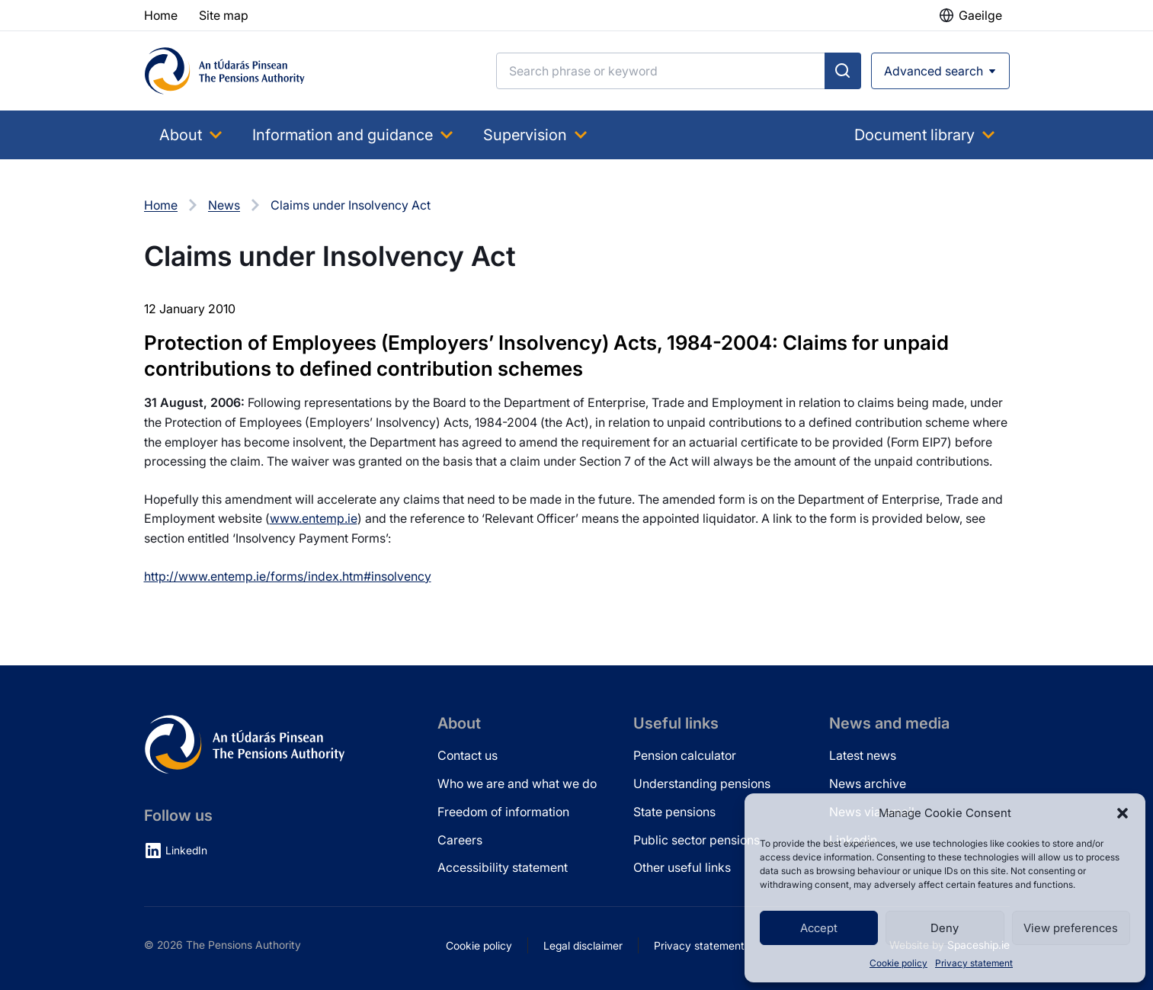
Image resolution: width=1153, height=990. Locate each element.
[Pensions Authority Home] (225, 70)
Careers (459, 839)
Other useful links (682, 867)
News (224, 205)
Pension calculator (684, 755)
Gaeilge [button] (980, 15)
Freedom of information (503, 811)
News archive (867, 783)
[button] (1122, 813)
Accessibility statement (502, 867)
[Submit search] (843, 71)
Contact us (467, 755)
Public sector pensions (696, 839)
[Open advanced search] (940, 71)
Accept (819, 928)
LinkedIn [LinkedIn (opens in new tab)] (186, 850)
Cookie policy (898, 963)
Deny (944, 928)
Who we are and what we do (517, 783)
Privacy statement (974, 963)
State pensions (674, 811)
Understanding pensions (701, 783)
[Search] (660, 71)
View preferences (1070, 928)
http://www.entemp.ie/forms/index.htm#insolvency (287, 576)
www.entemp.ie (313, 518)
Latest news (862, 755)
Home (161, 205)
